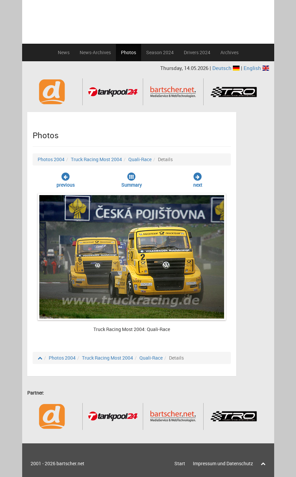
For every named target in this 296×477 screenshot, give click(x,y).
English (256, 68)
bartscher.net (70, 463)
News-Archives (95, 52)
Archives (229, 52)
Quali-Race (140, 159)
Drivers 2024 (197, 52)
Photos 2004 (51, 159)
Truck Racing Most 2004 (96, 159)
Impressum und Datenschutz (223, 463)
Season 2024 (160, 52)
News (64, 52)
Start (179, 463)
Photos (128, 52)
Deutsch (226, 68)
